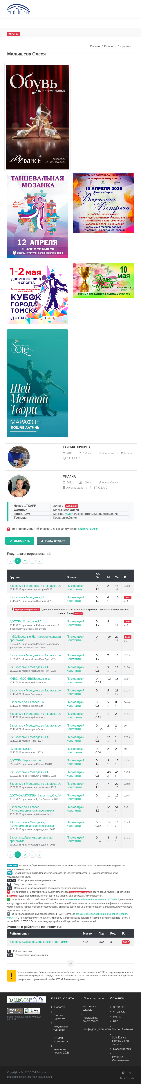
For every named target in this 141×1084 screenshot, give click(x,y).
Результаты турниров (60, 1028)
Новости (59, 1007)
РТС (115, 1021)
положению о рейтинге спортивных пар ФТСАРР (91, 899)
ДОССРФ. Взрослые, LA (25, 621)
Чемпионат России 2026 (61, 1050)
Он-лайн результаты (60, 1039)
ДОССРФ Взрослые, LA (25, 760)
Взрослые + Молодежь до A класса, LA (35, 725)
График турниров (59, 1016)
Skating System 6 (122, 1029)
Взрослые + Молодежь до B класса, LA (35, 585)
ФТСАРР (118, 1007)
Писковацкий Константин (75, 587)
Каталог (109, 46)
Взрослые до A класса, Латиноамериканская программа (32, 808)
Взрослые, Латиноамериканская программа (39, 941)
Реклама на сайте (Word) (91, 1019)
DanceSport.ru (122, 1048)
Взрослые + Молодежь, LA (27, 597)
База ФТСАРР (53, 541)
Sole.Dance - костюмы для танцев (120, 1041)
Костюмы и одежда (90, 1007)
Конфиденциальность (97, 1029)
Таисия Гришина (77, 447)
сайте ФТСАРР (88, 528)
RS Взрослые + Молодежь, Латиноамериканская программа (32, 823)
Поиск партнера (94, 998)
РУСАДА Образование (120, 1058)
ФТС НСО (119, 1011)
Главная (95, 46)
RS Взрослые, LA (21, 748)
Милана (69, 476)
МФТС (117, 1016)
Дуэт (69, 513)
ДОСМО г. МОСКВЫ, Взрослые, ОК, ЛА (35, 795)
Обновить (19, 541)
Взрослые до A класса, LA (27, 702)
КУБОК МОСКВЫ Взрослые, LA (30, 678)
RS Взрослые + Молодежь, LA (29, 667)
